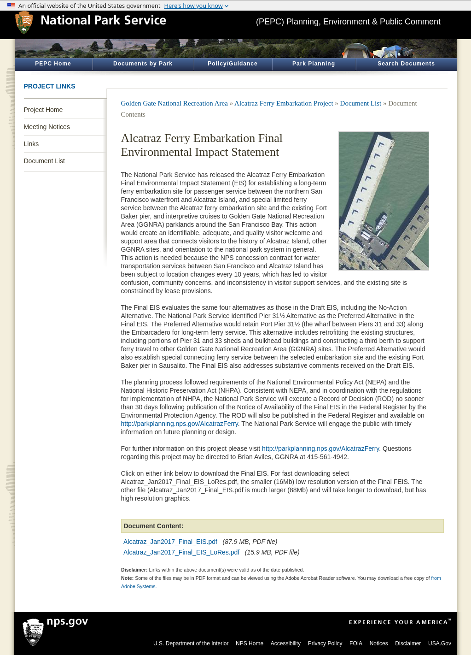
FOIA (355, 643)
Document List (44, 161)
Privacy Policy (325, 643)
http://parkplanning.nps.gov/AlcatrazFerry (179, 423)
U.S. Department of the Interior (190, 643)
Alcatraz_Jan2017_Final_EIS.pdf (170, 541)
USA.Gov (439, 643)
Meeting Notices (47, 126)
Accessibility (286, 643)
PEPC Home (53, 63)
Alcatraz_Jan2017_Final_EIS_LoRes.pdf (181, 552)
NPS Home (249, 643)
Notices (379, 643)
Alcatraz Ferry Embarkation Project (283, 103)
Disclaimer (408, 643)
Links (31, 144)
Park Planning (313, 63)
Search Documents (406, 63)
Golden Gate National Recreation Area (174, 103)
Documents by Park (143, 63)
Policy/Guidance (232, 63)
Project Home (43, 109)
